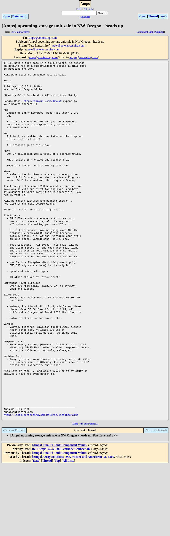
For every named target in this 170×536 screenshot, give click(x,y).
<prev (6, 16)
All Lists (88, 8)
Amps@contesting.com (42, 37)
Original (159, 31)
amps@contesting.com (43, 57)
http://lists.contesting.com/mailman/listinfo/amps (41, 486)
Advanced (85, 16)
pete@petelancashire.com (68, 45)
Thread (153, 16)
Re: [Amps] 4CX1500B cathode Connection (61, 520)
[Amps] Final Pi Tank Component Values (59, 516)
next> (24, 16)
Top (79, 8)
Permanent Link (145, 31)
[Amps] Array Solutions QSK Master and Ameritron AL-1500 (73, 528)
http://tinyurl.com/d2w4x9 (42, 109)
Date (15, 16)
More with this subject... (85, 495)
